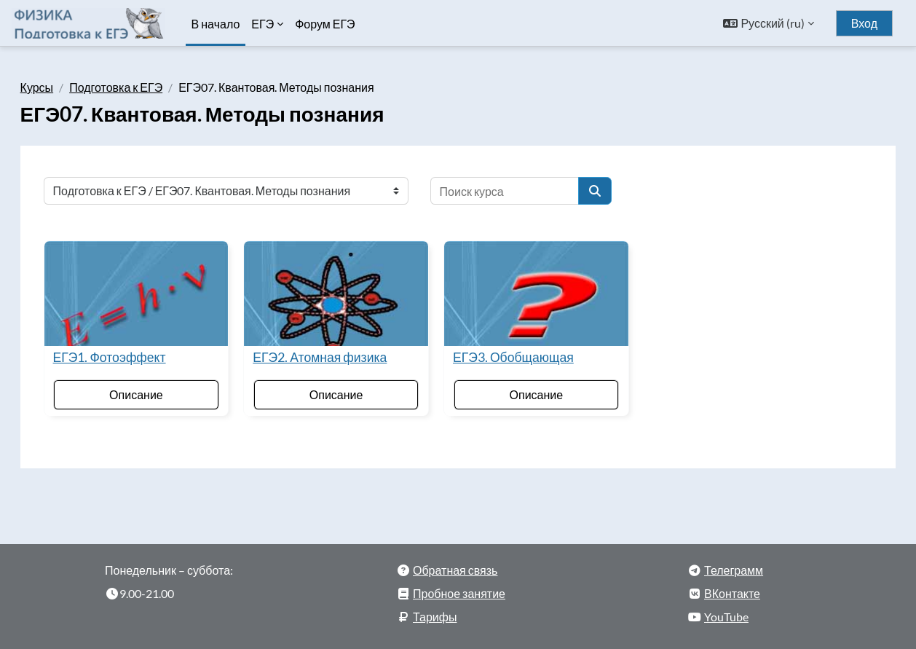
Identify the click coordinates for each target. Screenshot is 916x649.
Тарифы (435, 611)
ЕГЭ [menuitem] (262, 24)
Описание (151, 389)
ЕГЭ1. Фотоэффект (130, 351)
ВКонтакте (732, 587)
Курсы (57, 87)
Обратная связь (455, 564)
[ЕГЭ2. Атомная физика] (342, 290)
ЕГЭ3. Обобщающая (513, 351)
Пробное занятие (459, 587)
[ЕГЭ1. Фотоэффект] (152, 290)
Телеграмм (733, 564)
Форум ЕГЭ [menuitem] (325, 24)
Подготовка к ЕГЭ (136, 87)
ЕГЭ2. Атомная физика (331, 351)
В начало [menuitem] (216, 24)
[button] (768, 23)
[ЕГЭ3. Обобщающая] (531, 290)
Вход (864, 23)
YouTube (726, 611)
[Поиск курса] (525, 191)
